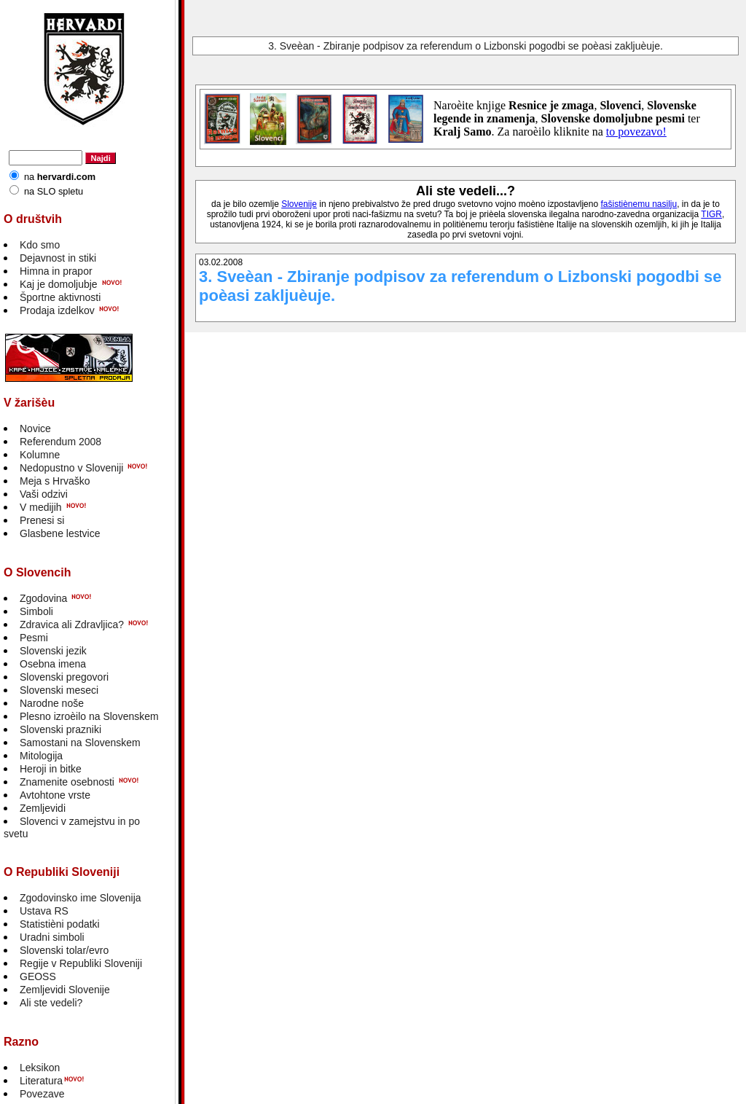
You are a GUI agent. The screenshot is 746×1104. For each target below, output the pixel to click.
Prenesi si (42, 520)
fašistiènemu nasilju (638, 204)
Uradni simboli (52, 937)
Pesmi (34, 637)
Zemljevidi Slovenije (65, 989)
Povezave (42, 1094)
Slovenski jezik (53, 651)
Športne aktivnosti (60, 297)
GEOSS (38, 976)
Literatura (41, 1081)
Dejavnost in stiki (58, 258)
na (59, 176)
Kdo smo (40, 245)
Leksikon (40, 1067)
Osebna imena (53, 664)
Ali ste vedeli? (51, 1003)
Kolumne (40, 455)
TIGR (711, 214)
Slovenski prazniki (60, 729)
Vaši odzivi (44, 494)
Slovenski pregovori (64, 677)
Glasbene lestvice (60, 533)
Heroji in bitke (51, 769)
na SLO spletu (53, 191)
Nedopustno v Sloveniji (71, 468)
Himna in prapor (56, 271)
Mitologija (41, 756)
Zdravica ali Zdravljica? (72, 624)
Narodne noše (52, 703)
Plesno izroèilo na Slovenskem (89, 716)
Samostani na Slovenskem (80, 742)
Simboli (36, 611)
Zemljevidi (43, 808)
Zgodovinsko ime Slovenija (80, 898)
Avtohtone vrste (55, 795)
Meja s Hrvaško (55, 481)
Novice (35, 428)
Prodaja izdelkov (57, 310)
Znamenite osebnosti (67, 782)
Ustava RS (44, 911)
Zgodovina (43, 598)
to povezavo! (636, 131)
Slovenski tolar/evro (64, 950)
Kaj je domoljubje (59, 284)
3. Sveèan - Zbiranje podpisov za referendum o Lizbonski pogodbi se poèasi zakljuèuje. (465, 46)
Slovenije (299, 204)
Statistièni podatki (60, 924)
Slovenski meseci (59, 690)
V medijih (41, 507)
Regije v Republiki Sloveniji (81, 963)
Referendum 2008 (60, 441)
